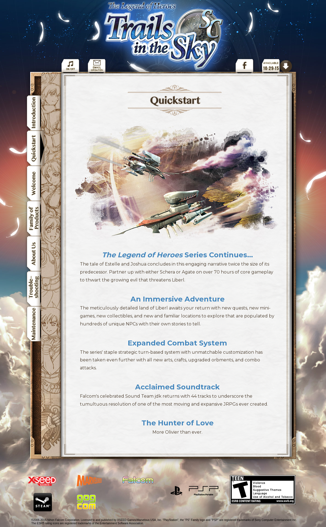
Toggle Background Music (70, 65)
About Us (35, 253)
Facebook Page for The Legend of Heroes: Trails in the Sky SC (244, 65)
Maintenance (35, 324)
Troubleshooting (35, 288)
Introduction (35, 112)
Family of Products (35, 218)
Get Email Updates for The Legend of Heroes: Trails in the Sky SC (96, 65)
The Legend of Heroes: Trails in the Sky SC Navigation (165, 37)
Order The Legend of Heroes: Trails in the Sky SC (277, 65)
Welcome (35, 183)
